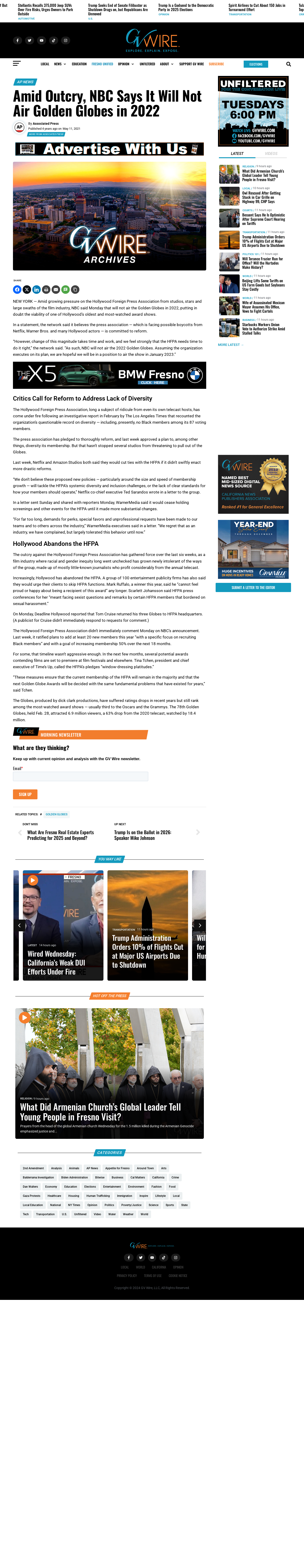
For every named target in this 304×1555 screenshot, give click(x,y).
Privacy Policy (127, 1275)
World (246, 276)
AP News (25, 82)
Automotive (26, 18)
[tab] (237, 154)
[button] (60, 64)
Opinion (164, 14)
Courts (247, 210)
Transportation (240, 14)
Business (248, 320)
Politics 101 (250, 254)
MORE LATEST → (231, 345)
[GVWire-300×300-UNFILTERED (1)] (253, 145)
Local (246, 188)
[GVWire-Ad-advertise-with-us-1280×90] (109, 154)
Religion (26, 1098)
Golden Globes (56, 814)
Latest (36, 945)
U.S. (90, 18)
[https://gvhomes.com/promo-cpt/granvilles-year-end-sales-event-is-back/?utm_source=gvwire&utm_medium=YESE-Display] (253, 578)
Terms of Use (153, 1275)
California (159, 1267)
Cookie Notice (178, 1275)
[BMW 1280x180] (109, 387)
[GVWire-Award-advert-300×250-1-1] (253, 512)
